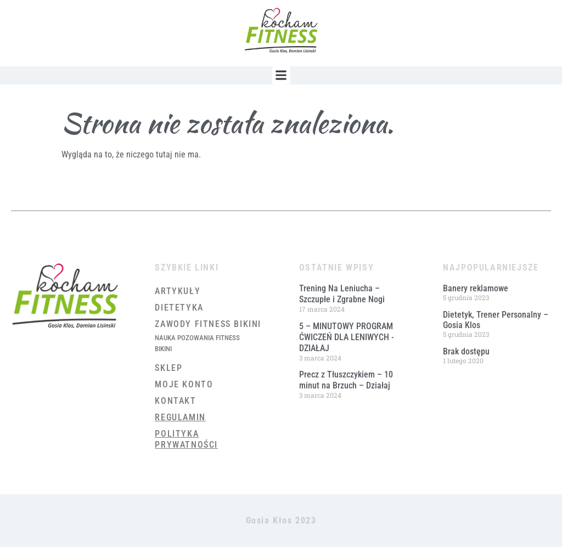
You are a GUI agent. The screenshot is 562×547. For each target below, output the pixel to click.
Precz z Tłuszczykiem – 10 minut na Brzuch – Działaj (346, 380)
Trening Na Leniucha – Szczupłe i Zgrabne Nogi (342, 293)
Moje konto (184, 384)
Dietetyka (179, 307)
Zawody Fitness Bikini (208, 324)
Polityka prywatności (186, 439)
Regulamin (180, 417)
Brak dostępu (466, 351)
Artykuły (177, 291)
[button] (281, 75)
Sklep (168, 368)
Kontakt (175, 401)
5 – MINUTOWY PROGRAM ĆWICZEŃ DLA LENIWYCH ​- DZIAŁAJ (346, 337)
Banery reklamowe (475, 288)
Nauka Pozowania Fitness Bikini (197, 343)
